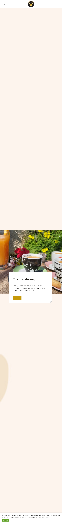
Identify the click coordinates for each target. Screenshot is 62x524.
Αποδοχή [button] (5, 520)
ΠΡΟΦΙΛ (17, 298)
